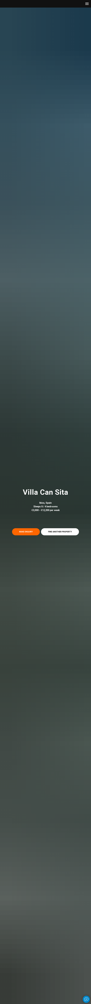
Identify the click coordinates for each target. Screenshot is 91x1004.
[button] (26, 531)
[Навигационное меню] (87, 4)
